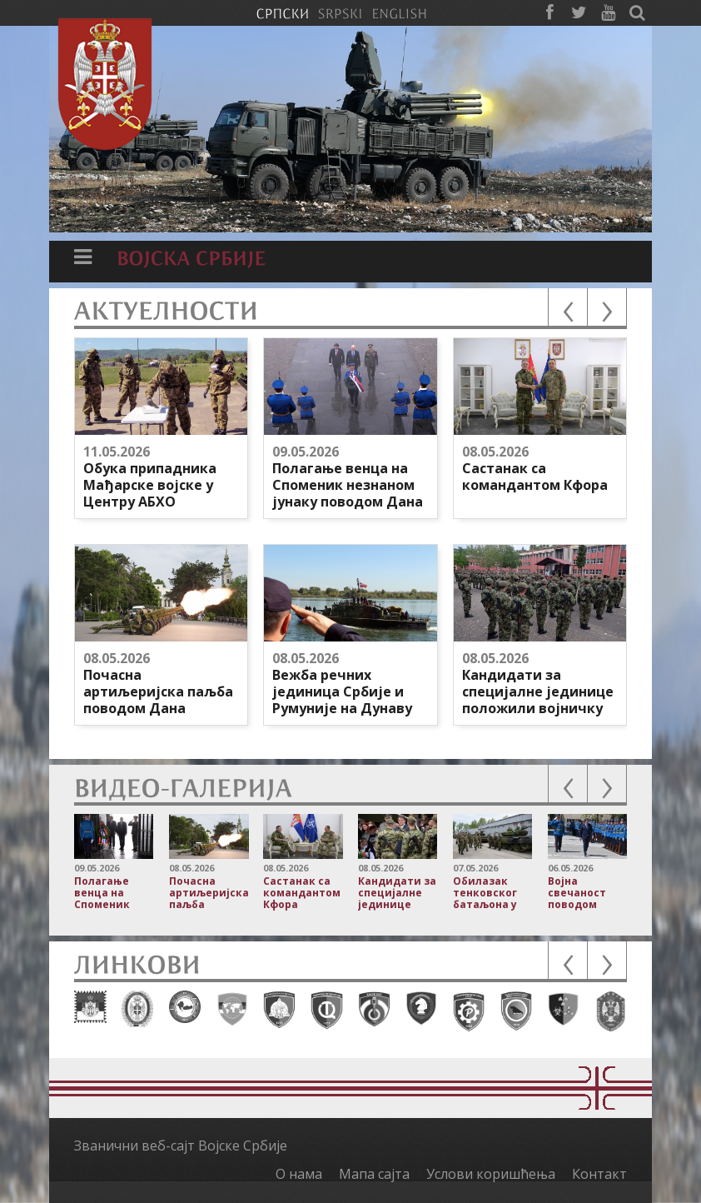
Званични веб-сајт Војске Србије (180, 1145)
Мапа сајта (374, 1174)
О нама (299, 1174)
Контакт (599, 1174)
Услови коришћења (490, 1174)
